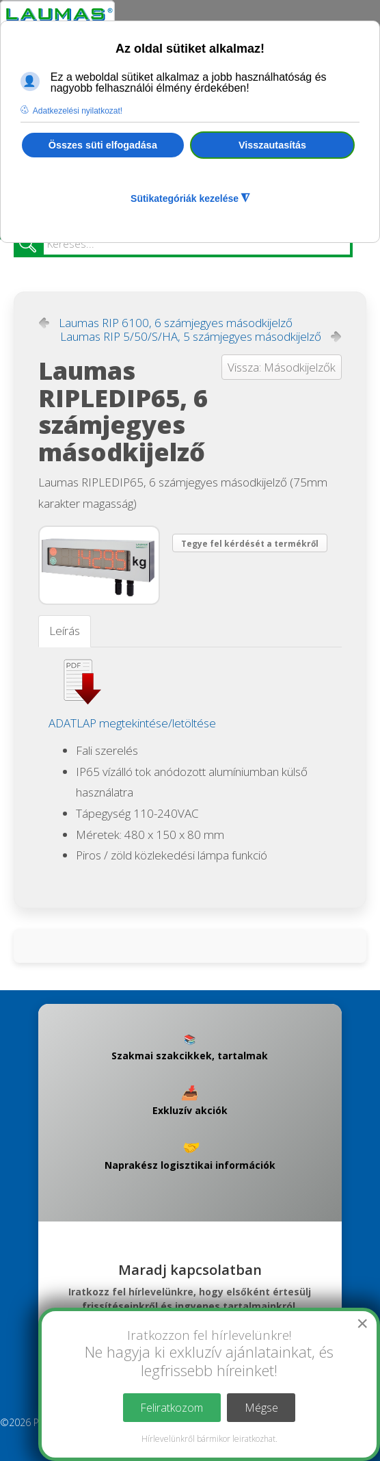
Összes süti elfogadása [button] (103, 145)
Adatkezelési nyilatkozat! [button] (77, 111)
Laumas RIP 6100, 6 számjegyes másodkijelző (176, 323)
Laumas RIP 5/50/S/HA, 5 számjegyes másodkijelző (190, 337)
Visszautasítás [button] (272, 145)
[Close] (362, 1323)
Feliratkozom (171, 1407)
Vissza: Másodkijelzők (282, 367)
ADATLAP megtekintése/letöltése (132, 723)
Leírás (64, 630)
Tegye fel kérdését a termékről (249, 544)
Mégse (261, 1407)
